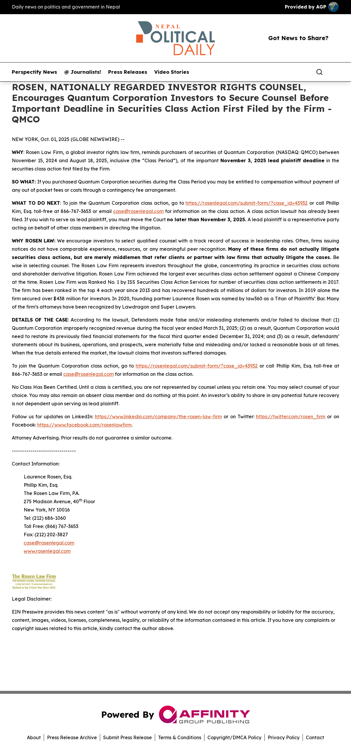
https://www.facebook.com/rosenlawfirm (84, 425)
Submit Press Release (127, 737)
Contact (315, 737)
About (34, 737)
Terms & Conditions (179, 737)
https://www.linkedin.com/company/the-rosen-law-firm (158, 416)
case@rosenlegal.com (138, 211)
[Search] (319, 72)
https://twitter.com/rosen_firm (290, 416)
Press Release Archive (72, 737)
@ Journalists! (82, 72)
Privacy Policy (284, 737)
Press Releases (127, 72)
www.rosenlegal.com (47, 551)
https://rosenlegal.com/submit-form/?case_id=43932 (247, 203)
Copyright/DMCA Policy (234, 737)
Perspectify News (34, 72)
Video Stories (171, 72)
